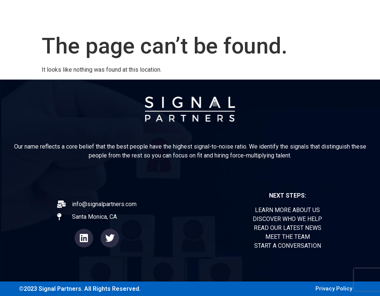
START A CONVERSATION (287, 245)
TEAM (315, 15)
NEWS (282, 15)
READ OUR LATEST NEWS (287, 227)
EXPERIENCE (239, 15)
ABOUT (194, 15)
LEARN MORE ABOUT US (287, 210)
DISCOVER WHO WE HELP (287, 218)
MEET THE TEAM (287, 236)
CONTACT (354, 15)
